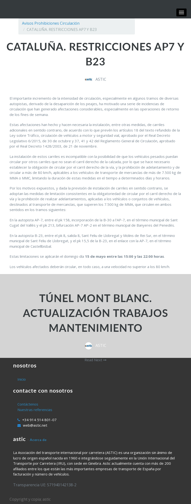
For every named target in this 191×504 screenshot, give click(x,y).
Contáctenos (27, 404)
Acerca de (38, 439)
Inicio (21, 379)
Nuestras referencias (34, 409)
